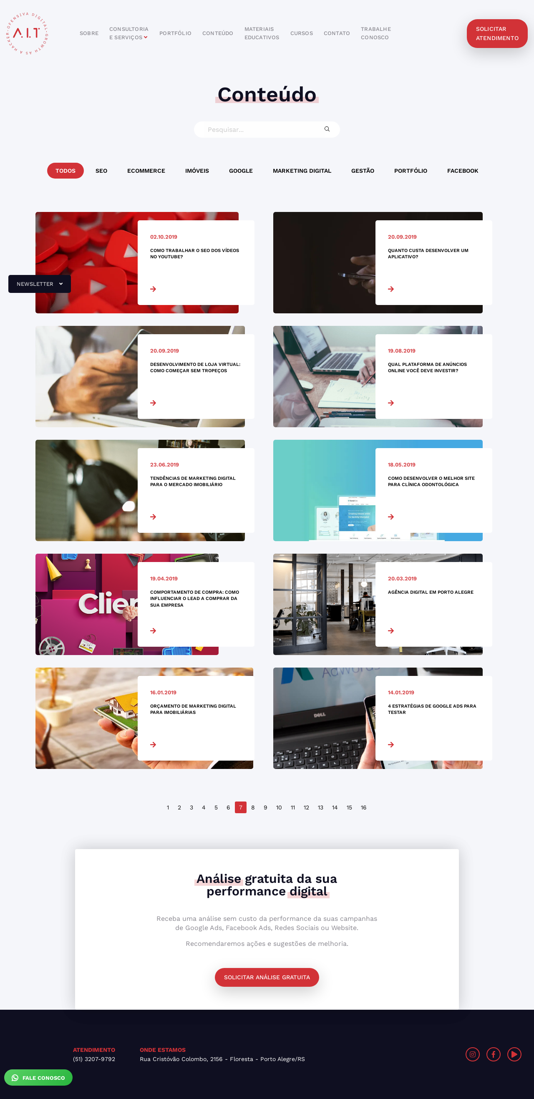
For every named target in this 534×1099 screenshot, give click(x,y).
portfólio (175, 33)
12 (306, 807)
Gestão (362, 170)
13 (320, 807)
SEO (101, 170)
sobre (89, 33)
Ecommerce (146, 170)
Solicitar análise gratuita (267, 977)
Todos (65, 170)
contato (337, 33)
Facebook (463, 170)
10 (279, 807)
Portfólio (410, 170)
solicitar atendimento (497, 33)
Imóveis (197, 170)
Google (241, 170)
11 (293, 807)
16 (364, 807)
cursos (301, 33)
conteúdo (218, 33)
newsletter (35, 287)
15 (349, 807)
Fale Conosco (38, 1077)
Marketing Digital (302, 170)
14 (335, 807)
